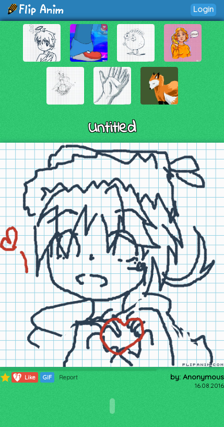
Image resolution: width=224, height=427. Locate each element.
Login (203, 9)
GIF (47, 377)
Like (24, 377)
